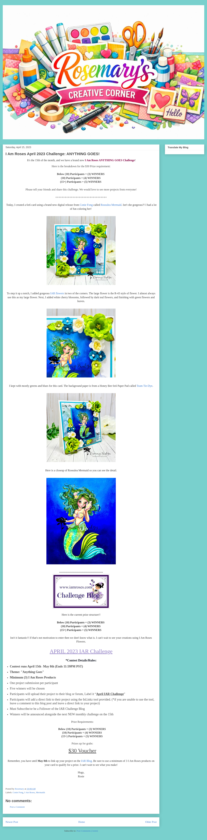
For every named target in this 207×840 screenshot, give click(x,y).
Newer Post (12, 821)
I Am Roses (29, 792)
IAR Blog (86, 760)
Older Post (151, 821)
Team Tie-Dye (144, 385)
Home (81, 821)
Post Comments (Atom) (87, 830)
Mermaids (40, 792)
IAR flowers (57, 293)
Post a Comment (17, 807)
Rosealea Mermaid (111, 204)
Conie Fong (86, 204)
